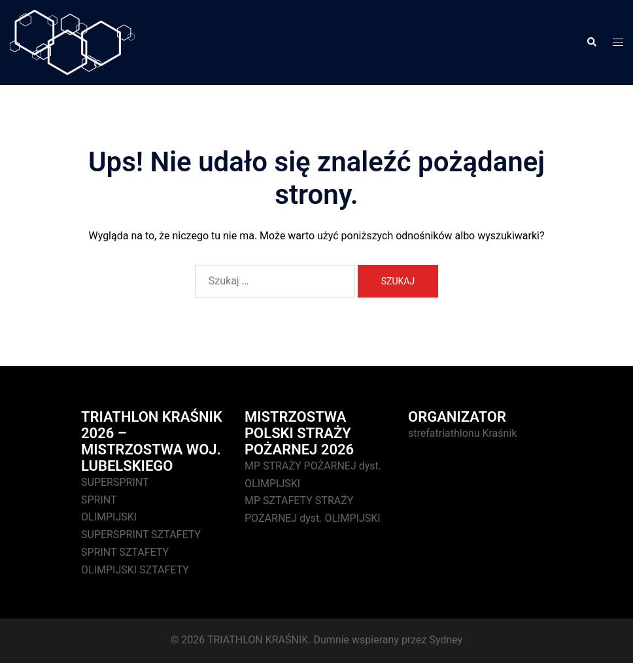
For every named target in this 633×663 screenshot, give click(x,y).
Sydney (445, 640)
